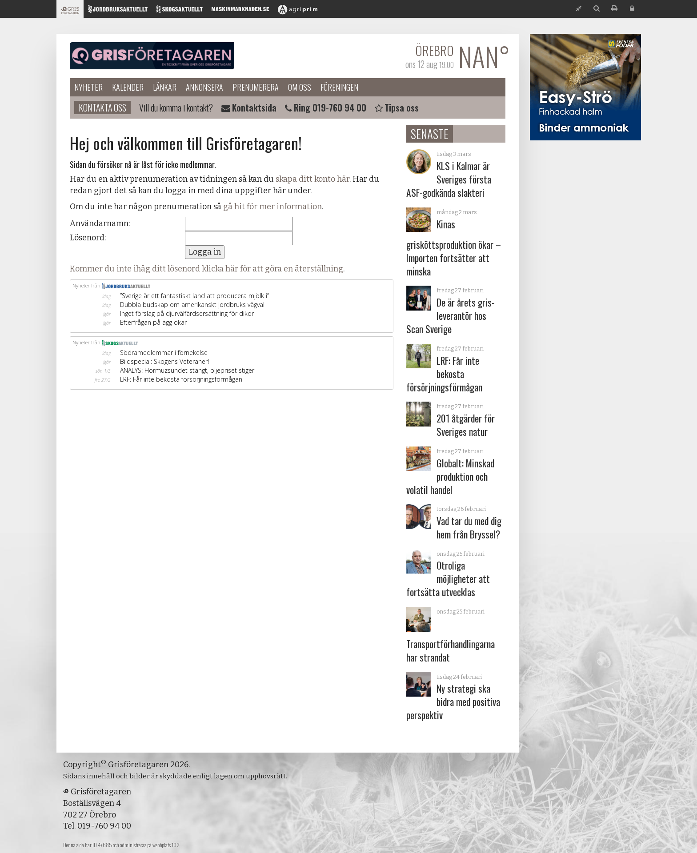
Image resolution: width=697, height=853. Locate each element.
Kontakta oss (102, 107)
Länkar (164, 87)
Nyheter (88, 87)
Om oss (299, 87)
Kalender (128, 87)
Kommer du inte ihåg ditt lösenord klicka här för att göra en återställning (206, 269)
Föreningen (339, 87)
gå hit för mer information (272, 206)
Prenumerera (255, 87)
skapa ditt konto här (312, 179)
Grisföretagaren (152, 56)
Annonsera (204, 87)
